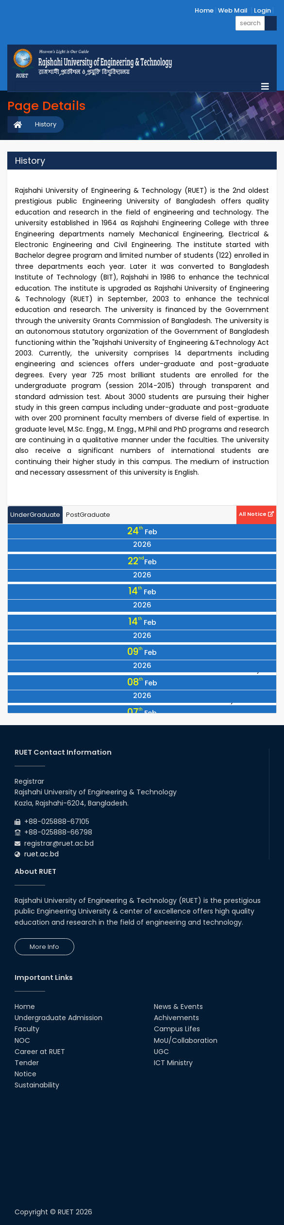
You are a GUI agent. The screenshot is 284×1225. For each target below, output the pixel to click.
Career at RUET (40, 1051)
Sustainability (37, 1085)
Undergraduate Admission (58, 1018)
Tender (27, 1063)
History (45, 124)
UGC (161, 1051)
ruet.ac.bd (41, 854)
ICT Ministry (173, 1063)
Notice (25, 1074)
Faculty (27, 1029)
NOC (22, 1040)
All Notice (256, 514)
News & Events (178, 1006)
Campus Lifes (177, 1029)
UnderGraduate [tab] (35, 514)
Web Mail (233, 10)
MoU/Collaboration (185, 1040)
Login (262, 10)
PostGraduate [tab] (88, 514)
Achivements (176, 1018)
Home (204, 10)
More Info (44, 946)
